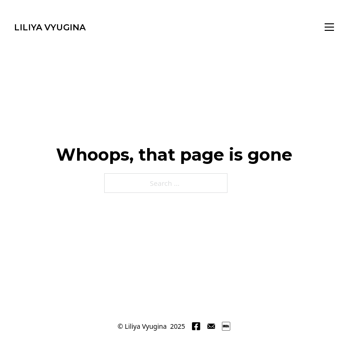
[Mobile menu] (329, 27)
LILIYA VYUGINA (49, 27)
